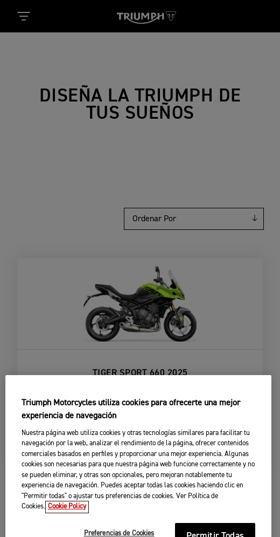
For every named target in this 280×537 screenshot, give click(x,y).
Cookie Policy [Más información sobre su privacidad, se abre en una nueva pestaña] (67, 516)
